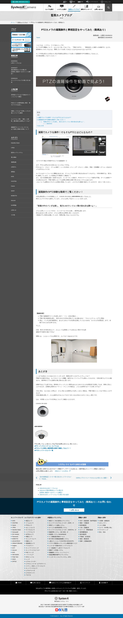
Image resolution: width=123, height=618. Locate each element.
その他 (13, 215)
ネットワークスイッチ (32, 548)
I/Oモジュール (30, 557)
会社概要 (103, 583)
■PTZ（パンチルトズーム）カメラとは (47, 446)
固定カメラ (29, 520)
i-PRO (13, 147)
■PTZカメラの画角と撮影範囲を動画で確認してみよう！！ (53, 448)
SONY (13, 191)
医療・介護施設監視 (85, 541)
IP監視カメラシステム (54, 517)
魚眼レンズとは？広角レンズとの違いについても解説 (20, 112)
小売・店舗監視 (84, 527)
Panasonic (15, 536)
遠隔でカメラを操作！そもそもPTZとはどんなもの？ (54, 117)
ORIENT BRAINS (17, 543)
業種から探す (82, 517)
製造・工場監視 (84, 523)
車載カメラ (29, 536)
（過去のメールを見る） (62, 471)
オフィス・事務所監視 (86, 529)
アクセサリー (30, 545)
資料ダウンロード (86, 7)
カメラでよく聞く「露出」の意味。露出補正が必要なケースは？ (20, 120)
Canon (13, 186)
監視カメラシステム (17, 152)
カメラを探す (49, 7)
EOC (13, 552)
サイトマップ (85, 583)
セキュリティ (103, 523)
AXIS (12, 176)
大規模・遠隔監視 (104, 520)
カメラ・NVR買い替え (105, 527)
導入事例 (13, 157)
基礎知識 (13, 162)
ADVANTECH (16, 541)
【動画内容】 (49, 123)
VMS (72, 1)
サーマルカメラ (30, 529)
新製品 (13, 171)
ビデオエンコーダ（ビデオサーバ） (36, 563)
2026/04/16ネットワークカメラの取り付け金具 (20, 80)
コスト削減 (102, 525)
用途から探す (102, 517)
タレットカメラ (30, 527)
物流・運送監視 (84, 539)
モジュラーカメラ (31, 539)
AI (65, 1)
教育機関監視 (84, 532)
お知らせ (13, 210)
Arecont (13, 200)
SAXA (14, 559)
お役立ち (13, 167)
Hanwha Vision (15, 143)
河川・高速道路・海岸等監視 (88, 520)
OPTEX (14, 561)
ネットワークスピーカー (33, 550)
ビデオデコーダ (30, 570)
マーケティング (103, 529)
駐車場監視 (83, 525)
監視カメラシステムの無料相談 (60, 583)
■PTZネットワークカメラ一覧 (44, 450)
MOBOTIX (14, 195)
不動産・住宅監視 (85, 536)
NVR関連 (13, 205)
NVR (80, 1)
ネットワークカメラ (92, 2)
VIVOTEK (14, 181)
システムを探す (62, 7)
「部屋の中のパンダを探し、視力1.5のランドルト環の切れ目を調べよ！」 (63, 121)
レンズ (28, 559)
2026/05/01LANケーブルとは (16, 62)
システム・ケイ (106, 2)
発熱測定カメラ (30, 543)
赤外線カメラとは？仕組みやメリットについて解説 (20, 95)
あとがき (41, 125)
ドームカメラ (30, 523)
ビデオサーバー (30, 573)
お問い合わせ (98, 7)
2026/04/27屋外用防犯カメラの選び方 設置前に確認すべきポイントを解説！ (20, 70)
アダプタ (28, 575)
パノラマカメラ (30, 532)
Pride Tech (15, 557)
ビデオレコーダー (31, 561)
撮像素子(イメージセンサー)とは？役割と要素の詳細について (20, 128)
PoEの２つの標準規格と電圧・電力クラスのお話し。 (20, 103)
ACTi (13, 548)
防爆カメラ (29, 541)
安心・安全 (102, 532)
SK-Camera (15, 534)
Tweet (38, 37)
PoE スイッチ (30, 552)
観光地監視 (83, 534)
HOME (18, 583)
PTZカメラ (29, 525)
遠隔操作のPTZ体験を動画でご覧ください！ (52, 119)
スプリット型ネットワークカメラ (35, 566)
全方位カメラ (30, 534)
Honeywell (15, 532)
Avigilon (14, 545)
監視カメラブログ (74, 7)
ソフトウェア (30, 554)
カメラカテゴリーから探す (32, 517)
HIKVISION (15, 554)
